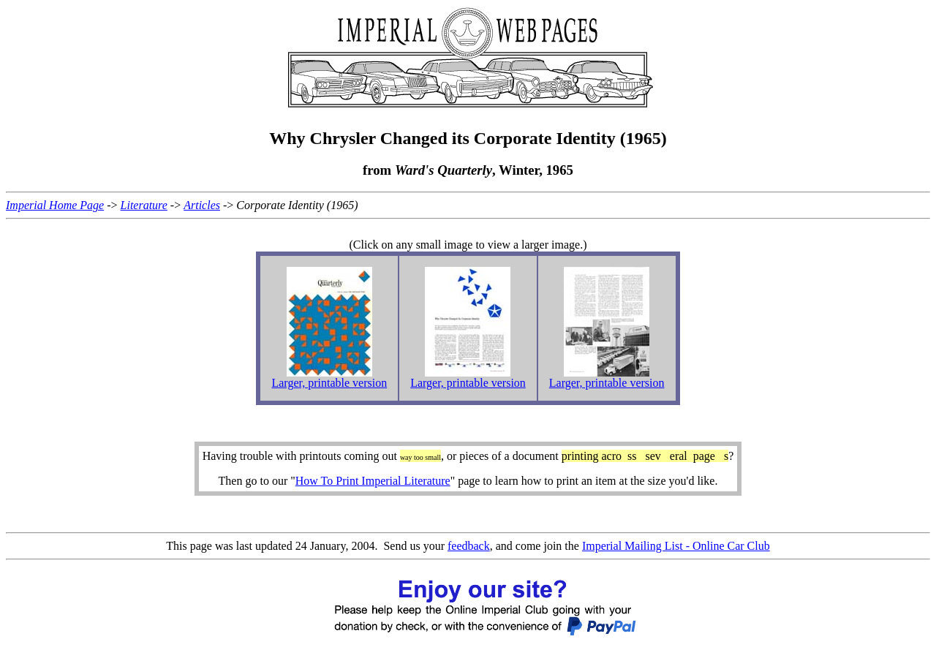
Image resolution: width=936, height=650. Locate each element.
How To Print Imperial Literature (372, 481)
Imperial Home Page (55, 205)
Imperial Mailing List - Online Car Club (676, 546)
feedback (469, 546)
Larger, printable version (329, 383)
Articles (202, 205)
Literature (144, 205)
